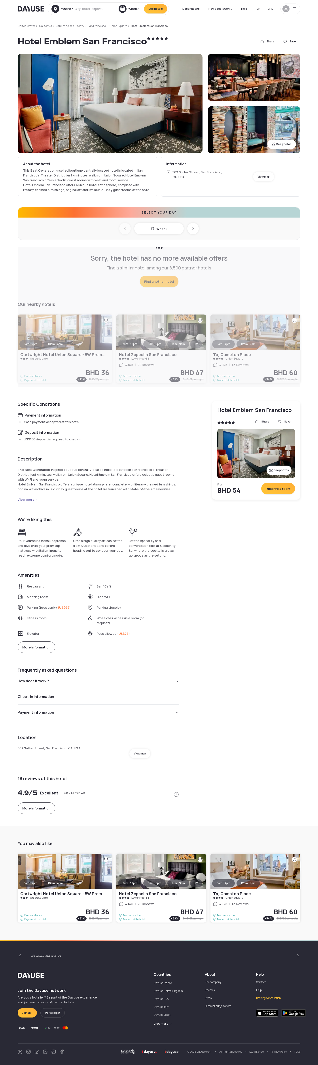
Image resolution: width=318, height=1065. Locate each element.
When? (159, 228)
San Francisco (97, 26)
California (45, 26)
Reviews (210, 990)
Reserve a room (278, 488)
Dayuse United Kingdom (168, 991)
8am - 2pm (30, 883)
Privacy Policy (279, 1052)
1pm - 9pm (178, 883)
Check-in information (98, 696)
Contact (261, 982)
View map (263, 176)
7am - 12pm (130, 883)
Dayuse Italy (161, 1007)
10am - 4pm (55, 883)
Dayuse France (163, 983)
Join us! (27, 1013)
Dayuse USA (161, 999)
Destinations (191, 9)
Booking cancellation (268, 998)
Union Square (118, 26)
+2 (196, 883)
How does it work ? (220, 9)
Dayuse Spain (162, 1015)
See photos (282, 144)
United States (26, 26)
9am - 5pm (154, 883)
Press (208, 998)
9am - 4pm (223, 883)
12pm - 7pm (248, 883)
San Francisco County (70, 26)
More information (36, 647)
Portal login (52, 1013)
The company (213, 982)
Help (244, 9)
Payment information (98, 712)
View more (28, 499)
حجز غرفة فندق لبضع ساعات (46, 955)
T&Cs (297, 1052)
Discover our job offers (218, 1006)
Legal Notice (256, 1052)
